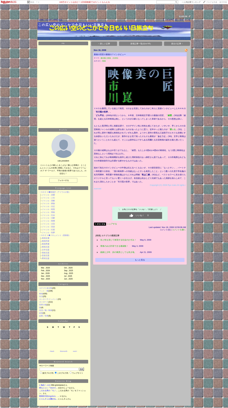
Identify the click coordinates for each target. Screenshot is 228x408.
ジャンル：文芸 (48, 221)
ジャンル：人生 (48, 195)
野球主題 (45, 256)
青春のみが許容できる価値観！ (114, 243)
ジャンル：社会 (48, 213)
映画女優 (45, 236)
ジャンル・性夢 (48, 230)
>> (191, 2)
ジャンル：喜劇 (48, 198)
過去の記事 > (177, 41)
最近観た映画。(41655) (109, 55)
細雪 (170, 113)
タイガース (43, 299)
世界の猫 (43, 302)
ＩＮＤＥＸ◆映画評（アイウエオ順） (55, 190)
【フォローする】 (170, 17)
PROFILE (57, 17)
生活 (41, 294)
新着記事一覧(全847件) (140, 41)
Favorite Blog (63, 379)
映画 (41, 291)
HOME (41, 17)
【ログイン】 (185, 17)
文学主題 (45, 247)
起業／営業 (43, 313)
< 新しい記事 (104, 41)
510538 (183, 14)
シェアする (112, 221)
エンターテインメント (48, 297)
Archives (63, 261)
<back (52, 349)
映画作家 (45, 238)
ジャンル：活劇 (48, 215)
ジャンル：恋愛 (48, 192)
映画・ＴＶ (35, 2)
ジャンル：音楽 (48, 224)
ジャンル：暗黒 (48, 207)
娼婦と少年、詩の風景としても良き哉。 (118, 250)
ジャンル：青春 (48, 210)
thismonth (63, 349)
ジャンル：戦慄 (48, 218)
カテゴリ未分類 (45, 286)
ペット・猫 (43, 288)
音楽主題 (45, 253)
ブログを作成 (211, 2)
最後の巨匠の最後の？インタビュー (110, 52)
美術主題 (45, 250)
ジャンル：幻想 (48, 227)
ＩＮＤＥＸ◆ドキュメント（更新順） (55, 233)
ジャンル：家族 (48, 201)
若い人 (173, 127)
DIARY (49, 17)
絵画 (41, 311)
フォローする (63, 178)
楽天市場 (223, 2)
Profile (63, 127)
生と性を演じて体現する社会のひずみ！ (118, 237)
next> (75, 349)
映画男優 (45, 241)
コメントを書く (179, 227)
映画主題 (45, 244)
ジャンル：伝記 (48, 204)
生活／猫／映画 (45, 308)
